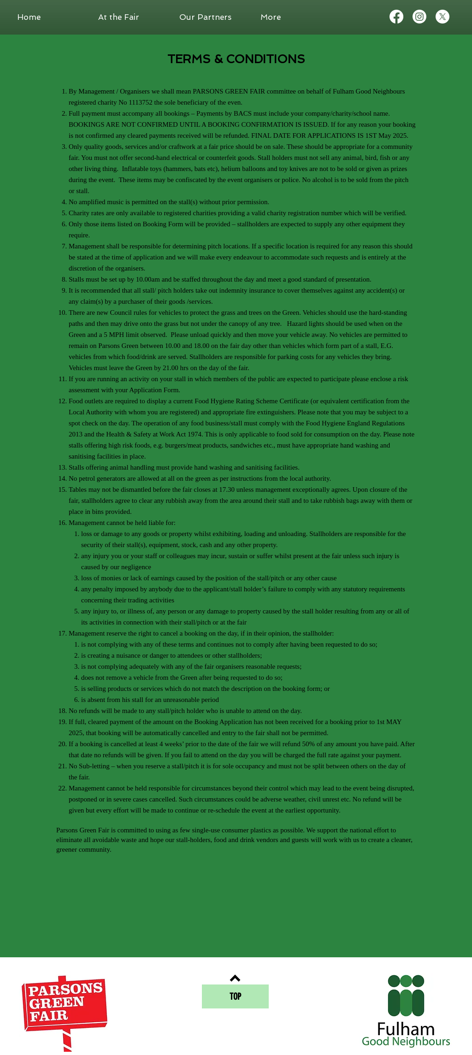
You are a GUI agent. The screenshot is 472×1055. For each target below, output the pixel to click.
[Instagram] (419, 17)
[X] (442, 17)
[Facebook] (396, 17)
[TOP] (235, 996)
